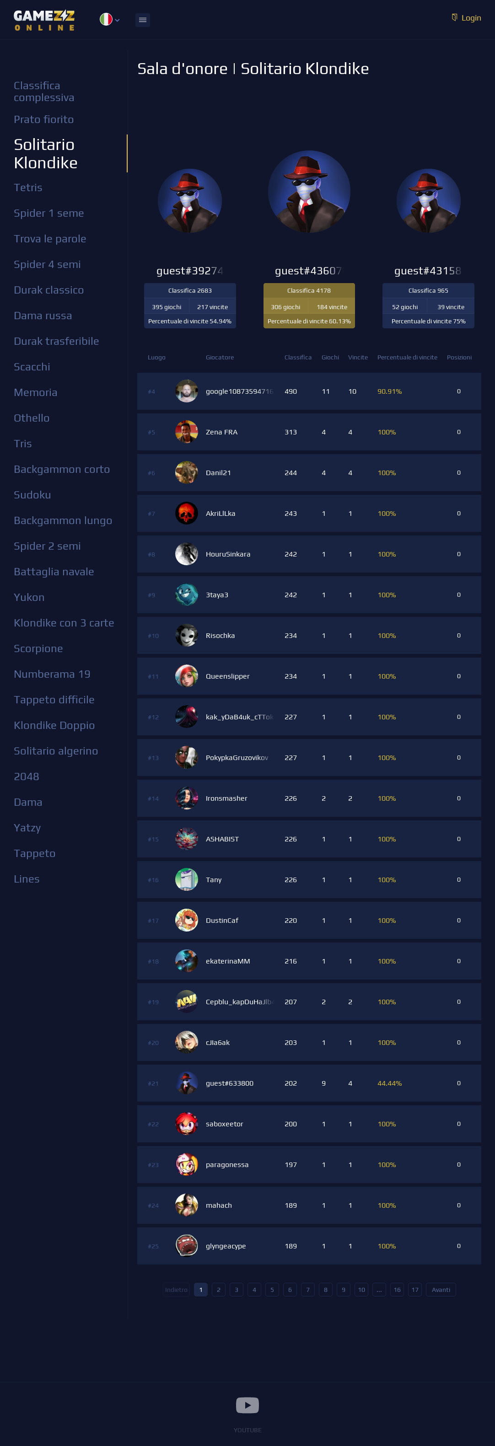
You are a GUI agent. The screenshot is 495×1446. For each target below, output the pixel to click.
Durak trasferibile (56, 341)
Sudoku (32, 494)
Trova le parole (50, 238)
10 (361, 1289)
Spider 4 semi (47, 264)
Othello (32, 418)
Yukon (29, 597)
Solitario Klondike (46, 153)
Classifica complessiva (44, 91)
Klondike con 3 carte (64, 622)
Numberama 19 (52, 674)
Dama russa (43, 315)
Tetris (28, 187)
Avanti (441, 1289)
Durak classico (49, 290)
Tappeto (35, 853)
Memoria (36, 392)
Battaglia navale (54, 571)
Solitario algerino (56, 750)
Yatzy (27, 827)
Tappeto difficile (54, 699)
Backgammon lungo (63, 520)
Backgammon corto (62, 469)
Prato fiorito (44, 119)
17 (415, 1289)
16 (397, 1289)
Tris (23, 443)
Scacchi (32, 366)
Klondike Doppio (54, 725)
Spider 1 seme (49, 213)
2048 (26, 776)
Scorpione (38, 648)
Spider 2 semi (47, 546)
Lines (27, 879)
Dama (28, 802)
